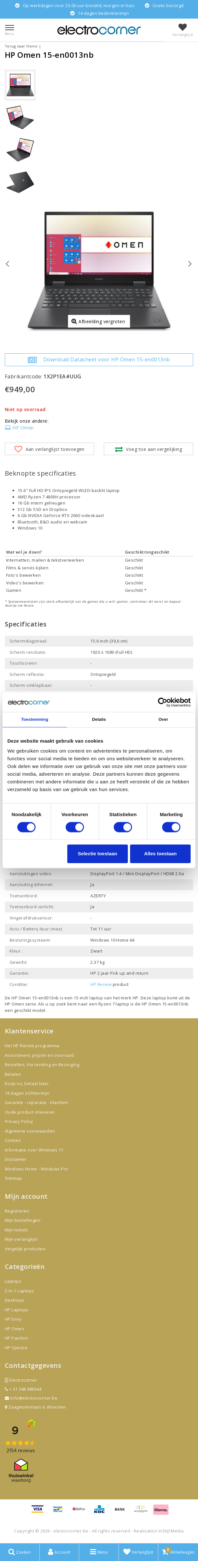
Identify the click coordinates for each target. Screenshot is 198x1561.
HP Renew (100, 984)
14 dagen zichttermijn (27, 1093)
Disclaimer (16, 1159)
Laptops (13, 1281)
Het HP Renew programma (32, 1045)
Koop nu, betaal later (27, 1083)
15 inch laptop (88, 998)
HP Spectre (16, 1347)
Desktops (15, 1300)
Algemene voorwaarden (30, 1131)
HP (135, 998)
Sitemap (13, 1178)
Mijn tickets (16, 1230)
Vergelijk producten (25, 1249)
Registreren (17, 1211)
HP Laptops (17, 1310)
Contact (13, 1140)
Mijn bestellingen (22, 1220)
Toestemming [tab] (34, 719)
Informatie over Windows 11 (34, 1150)
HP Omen (19, 428)
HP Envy (13, 1319)
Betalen (13, 1074)
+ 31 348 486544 (23, 1389)
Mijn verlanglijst (21, 1239)
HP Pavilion (16, 1338)
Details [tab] (99, 719)
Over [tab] (163, 719)
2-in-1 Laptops (19, 1291)
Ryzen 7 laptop (114, 1004)
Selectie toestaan (97, 854)
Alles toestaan (160, 854)
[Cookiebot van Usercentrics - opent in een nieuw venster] (163, 702)
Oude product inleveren (30, 1112)
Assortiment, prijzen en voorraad (39, 1055)
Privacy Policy (19, 1121)
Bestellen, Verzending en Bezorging (42, 1064)
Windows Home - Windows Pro (36, 1169)
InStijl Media (171, 1531)
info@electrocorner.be (31, 1398)
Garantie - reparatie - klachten (36, 1102)
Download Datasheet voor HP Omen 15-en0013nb (99, 360)
